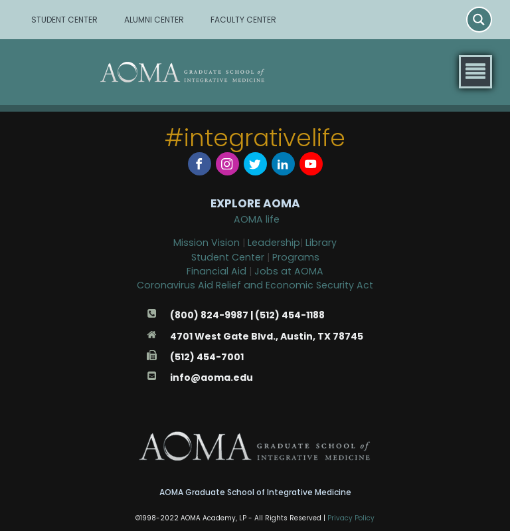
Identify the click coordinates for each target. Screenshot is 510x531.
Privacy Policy (351, 518)
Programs (295, 257)
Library (321, 242)
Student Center (227, 257)
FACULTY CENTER (243, 19)
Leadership (274, 242)
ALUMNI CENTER (154, 19)
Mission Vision (206, 242)
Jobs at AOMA (288, 271)
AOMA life (257, 219)
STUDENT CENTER (64, 19)
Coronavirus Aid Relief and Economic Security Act (255, 285)
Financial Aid (218, 271)
